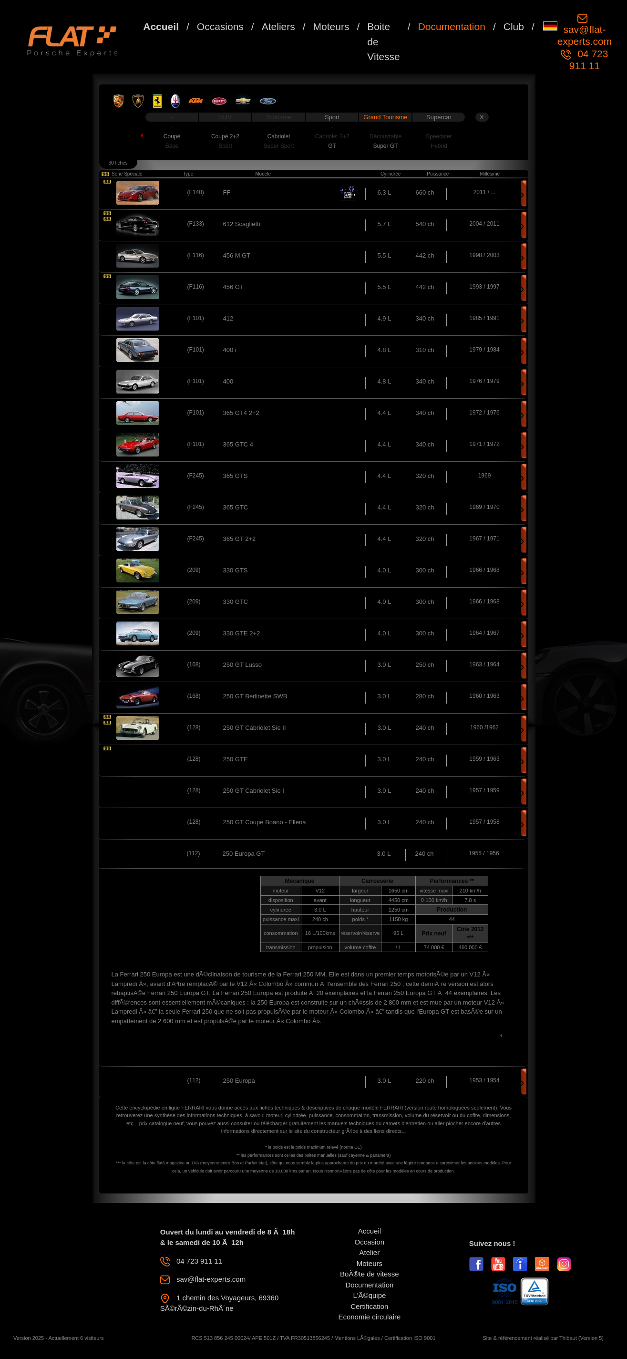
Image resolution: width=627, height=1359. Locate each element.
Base (171, 146)
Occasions (220, 26)
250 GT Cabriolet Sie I (253, 790)
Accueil (161, 26)
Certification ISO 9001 (410, 1338)
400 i (229, 349)
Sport (332, 117)
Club (514, 26)
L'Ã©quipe (369, 1295)
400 (228, 381)
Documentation (451, 26)
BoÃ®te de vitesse (369, 1274)
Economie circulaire (369, 1317)
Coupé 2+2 (225, 136)
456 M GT (237, 255)
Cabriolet (278, 136)
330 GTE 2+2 (241, 633)
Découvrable (385, 136)
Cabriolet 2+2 (332, 136)
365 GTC (235, 507)
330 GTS (235, 570)
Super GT (385, 146)
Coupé (172, 136)
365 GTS (235, 475)
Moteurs (331, 26)
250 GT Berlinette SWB (255, 696)
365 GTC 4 (238, 444)
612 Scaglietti (241, 224)
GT (332, 146)
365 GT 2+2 (239, 538)
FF (227, 192)
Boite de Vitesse (383, 41)
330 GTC (235, 601)
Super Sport (278, 146)
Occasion (370, 1242)
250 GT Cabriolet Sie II (254, 727)
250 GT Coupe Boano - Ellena (264, 822)
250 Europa (239, 1080)
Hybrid (439, 146)
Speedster (439, 136)
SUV (225, 117)
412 (228, 318)
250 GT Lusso (242, 664)
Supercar (439, 117)
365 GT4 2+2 (241, 412)
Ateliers (278, 26)
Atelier (370, 1252)
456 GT (233, 286)
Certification (369, 1306)
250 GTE (235, 759)
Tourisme (278, 117)
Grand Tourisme (385, 117)
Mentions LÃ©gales (357, 1338)
